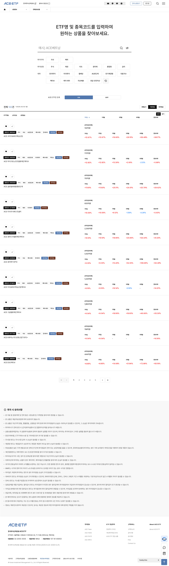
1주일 (86, 117)
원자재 (95, 67)
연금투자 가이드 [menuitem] (111, 528)
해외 (66, 60)
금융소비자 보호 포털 (68, 557)
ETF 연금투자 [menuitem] (110, 523)
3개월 (120, 117)
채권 (66, 67)
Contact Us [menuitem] (132, 542)
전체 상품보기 (136, 3)
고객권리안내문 (56, 557)
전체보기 (144, 107)
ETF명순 (6, 115)
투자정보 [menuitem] (87, 523)
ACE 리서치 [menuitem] (88, 535)
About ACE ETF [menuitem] (155, 523)
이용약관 (10, 557)
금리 (123, 67)
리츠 (80, 67)
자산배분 (81, 81)
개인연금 (152, 107)
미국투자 (67, 74)
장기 (163, 114)
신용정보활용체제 (32, 557)
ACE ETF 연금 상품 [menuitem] (112, 535)
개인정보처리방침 (44, 557)
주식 (52, 67)
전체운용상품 (36, 9)
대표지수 (124, 74)
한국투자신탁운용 (28, 4)
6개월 (138, 117)
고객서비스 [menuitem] (131, 523)
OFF (106, 97)
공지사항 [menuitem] (130, 532)
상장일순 (23, 115)
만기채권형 (109, 74)
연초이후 (156, 117)
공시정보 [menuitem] (130, 535)
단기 (158, 114)
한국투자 (52, 74)
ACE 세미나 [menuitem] (88, 539)
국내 (52, 60)
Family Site (143, 559)
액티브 (52, 81)
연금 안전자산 (95, 81)
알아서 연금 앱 (43, 4)
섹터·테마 (66, 81)
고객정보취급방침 (20, 557)
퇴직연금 (161, 107)
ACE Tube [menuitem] (88, 528)
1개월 (103, 117)
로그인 (147, 3)
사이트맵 (79, 558)
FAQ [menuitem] (129, 539)
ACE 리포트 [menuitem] (88, 532)
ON (78, 97)
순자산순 (14, 115)
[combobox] (84, 48)
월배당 (81, 74)
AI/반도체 (95, 74)
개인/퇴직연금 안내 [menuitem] (111, 532)
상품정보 (14, 9)
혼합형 (109, 67)
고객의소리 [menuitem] (131, 528)
